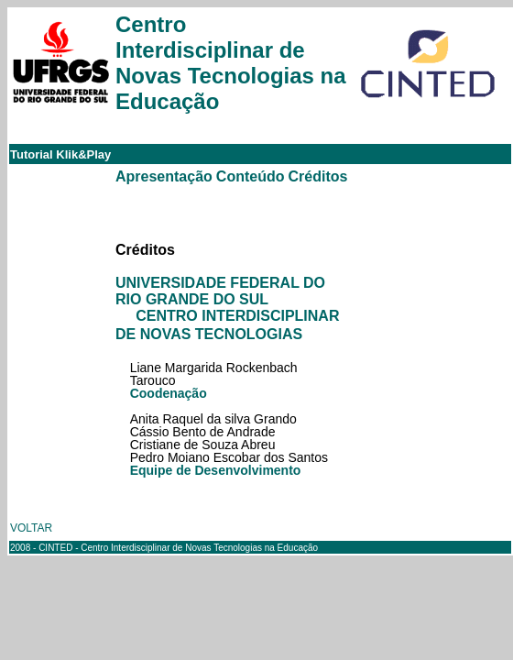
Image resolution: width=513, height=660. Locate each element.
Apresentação (164, 176)
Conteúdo (250, 176)
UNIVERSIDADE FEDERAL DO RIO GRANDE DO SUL (220, 291)
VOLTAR (31, 528)
